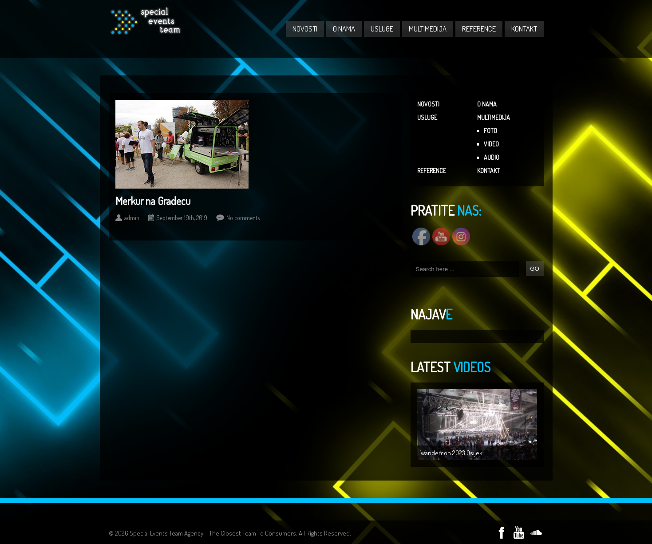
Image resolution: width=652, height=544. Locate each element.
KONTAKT (524, 28)
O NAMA (344, 28)
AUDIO (491, 157)
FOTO (490, 130)
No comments (243, 217)
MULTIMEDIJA (428, 28)
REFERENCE (479, 28)
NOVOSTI (304, 28)
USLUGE (382, 28)
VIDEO (491, 144)
